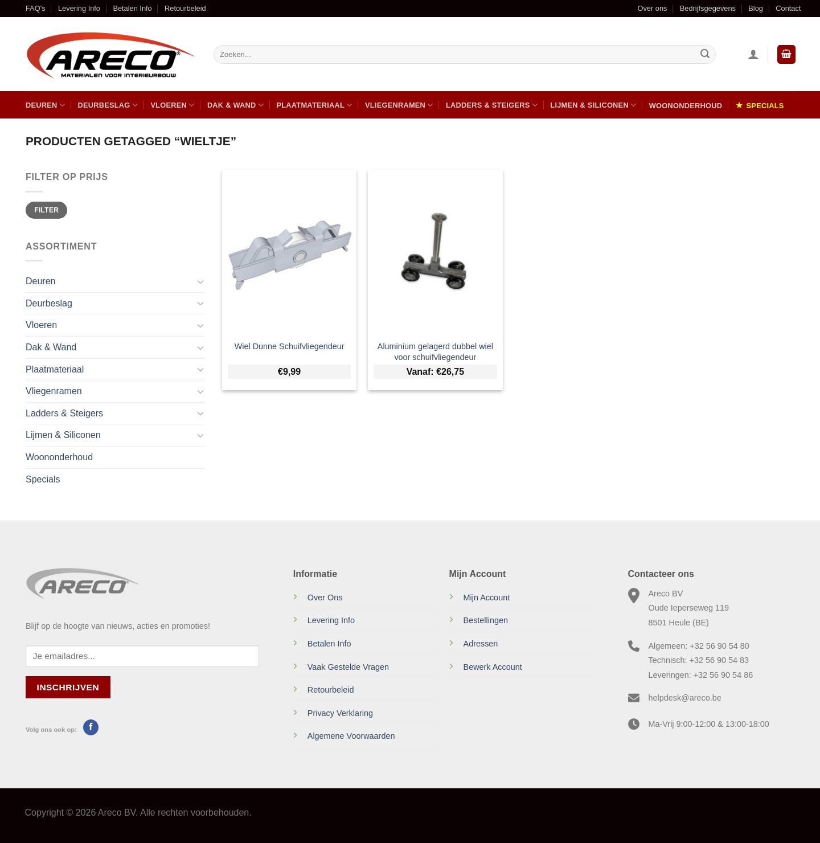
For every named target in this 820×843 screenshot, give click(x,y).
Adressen (481, 643)
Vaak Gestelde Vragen (348, 667)
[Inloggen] (753, 54)
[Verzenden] (705, 54)
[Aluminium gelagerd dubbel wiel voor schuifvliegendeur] (435, 251)
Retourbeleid (185, 8)
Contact (788, 8)
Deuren (45, 105)
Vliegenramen (399, 105)
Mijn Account (487, 597)
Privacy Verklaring (340, 713)
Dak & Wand (235, 105)
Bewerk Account (493, 667)
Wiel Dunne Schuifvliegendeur (290, 346)
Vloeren (172, 105)
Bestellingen (486, 620)
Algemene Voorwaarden (351, 735)
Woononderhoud (685, 105)
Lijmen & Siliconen (593, 105)
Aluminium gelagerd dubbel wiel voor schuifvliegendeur (435, 352)
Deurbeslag (107, 105)
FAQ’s (36, 8)
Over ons (652, 8)
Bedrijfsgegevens (708, 8)
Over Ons (325, 597)
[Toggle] (200, 281)
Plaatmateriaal (314, 105)
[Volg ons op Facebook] (91, 727)
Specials (765, 105)
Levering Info (79, 8)
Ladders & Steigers (492, 105)
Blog (755, 8)
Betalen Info (132, 8)
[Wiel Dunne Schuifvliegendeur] (289, 251)
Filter (46, 210)
